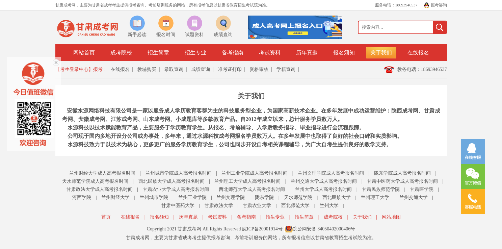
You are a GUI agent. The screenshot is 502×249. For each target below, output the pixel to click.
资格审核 (258, 69)
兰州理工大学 (375, 197)
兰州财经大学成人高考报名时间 (102, 173)
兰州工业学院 (192, 197)
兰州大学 (329, 205)
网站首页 (84, 52)
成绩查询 (200, 69)
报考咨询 (439, 5)
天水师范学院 (298, 197)
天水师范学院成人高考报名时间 (95, 181)
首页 (106, 217)
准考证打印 (230, 69)
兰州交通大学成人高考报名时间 (324, 181)
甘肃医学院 (421, 189)
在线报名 (418, 52)
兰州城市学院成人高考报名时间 (179, 173)
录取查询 (173, 69)
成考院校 (121, 52)
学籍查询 (285, 69)
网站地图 (391, 217)
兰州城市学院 (154, 197)
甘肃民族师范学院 (381, 189)
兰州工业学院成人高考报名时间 (254, 173)
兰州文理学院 (230, 197)
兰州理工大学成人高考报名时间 (247, 181)
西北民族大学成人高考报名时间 (171, 181)
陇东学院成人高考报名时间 (402, 173)
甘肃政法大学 (219, 205)
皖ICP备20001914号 (262, 228)
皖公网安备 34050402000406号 (324, 228)
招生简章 (158, 52)
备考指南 (232, 52)
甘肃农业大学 (257, 205)
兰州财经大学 (115, 197)
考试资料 (270, 52)
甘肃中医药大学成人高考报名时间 (402, 181)
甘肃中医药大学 (177, 205)
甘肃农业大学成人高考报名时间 (176, 189)
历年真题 (307, 52)
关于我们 (381, 52)
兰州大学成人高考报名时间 (323, 189)
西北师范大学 (295, 205)
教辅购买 (146, 69)
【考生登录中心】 (74, 69)
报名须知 (344, 52)
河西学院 (81, 197)
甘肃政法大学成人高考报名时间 (100, 189)
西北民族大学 (336, 197)
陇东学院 (264, 197)
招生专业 (195, 52)
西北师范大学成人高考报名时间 (252, 189)
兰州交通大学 (413, 197)
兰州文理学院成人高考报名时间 (331, 173)
